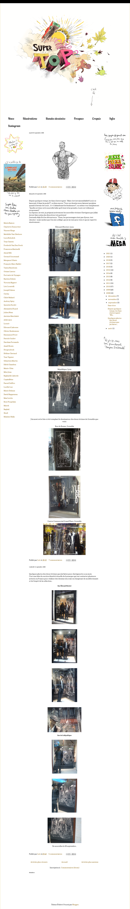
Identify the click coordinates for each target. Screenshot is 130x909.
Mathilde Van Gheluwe (13, 234)
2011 (108, 283)
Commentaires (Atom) (70, 868)
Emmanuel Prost (10, 335)
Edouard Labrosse (11, 327)
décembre (112, 296)
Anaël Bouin (8, 346)
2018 (108, 260)
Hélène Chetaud (10, 353)
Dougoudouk (9, 350)
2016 (108, 267)
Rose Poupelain (10, 402)
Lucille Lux (8, 387)
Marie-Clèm (8, 368)
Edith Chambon (10, 364)
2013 (108, 276)
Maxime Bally (9, 417)
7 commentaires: (56, 560)
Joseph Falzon (9, 290)
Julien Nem (8, 312)
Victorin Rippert (10, 283)
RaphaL (7, 409)
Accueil (65, 862)
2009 (108, 290)
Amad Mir (8, 253)
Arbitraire (8, 320)
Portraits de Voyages (12, 275)
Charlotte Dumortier (12, 227)
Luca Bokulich (9, 238)
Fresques (78, 118)
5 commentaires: (56, 854)
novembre (112, 299)
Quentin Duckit (10, 305)
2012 (108, 280)
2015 (108, 270)
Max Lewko (8, 398)
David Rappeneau (11, 394)
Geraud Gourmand (11, 256)
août (110, 328)
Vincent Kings (9, 230)
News (11, 118)
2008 (108, 293)
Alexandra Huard (11, 309)
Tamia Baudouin (10, 268)
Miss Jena (7, 372)
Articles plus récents (39, 862)
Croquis (96, 118)
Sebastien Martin (11, 361)
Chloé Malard (9, 297)
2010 (108, 286)
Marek (6, 406)
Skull (6, 413)
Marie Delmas (9, 391)
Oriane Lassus (9, 271)
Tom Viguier (9, 357)
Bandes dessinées (55, 118)
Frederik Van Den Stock (13, 245)
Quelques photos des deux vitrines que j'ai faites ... (114, 321)
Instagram (14, 126)
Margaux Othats (10, 260)
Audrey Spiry (9, 301)
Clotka (6, 294)
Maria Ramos (9, 223)
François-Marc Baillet (12, 264)
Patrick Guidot (10, 338)
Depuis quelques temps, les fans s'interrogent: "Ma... (115, 312)
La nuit (6, 323)
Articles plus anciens (89, 862)
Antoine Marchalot (11, 316)
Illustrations (30, 118)
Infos (112, 118)
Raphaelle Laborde (11, 376)
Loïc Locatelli (9, 286)
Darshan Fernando (11, 342)
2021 (108, 253)
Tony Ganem (9, 242)
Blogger (75, 904)
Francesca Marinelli (12, 249)
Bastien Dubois (10, 279)
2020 (108, 257)
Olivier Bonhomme (11, 331)
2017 (108, 263)
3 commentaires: (56, 187)
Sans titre (112, 305)
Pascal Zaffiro (9, 383)
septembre (112, 303)
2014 (108, 273)
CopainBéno (8, 379)
